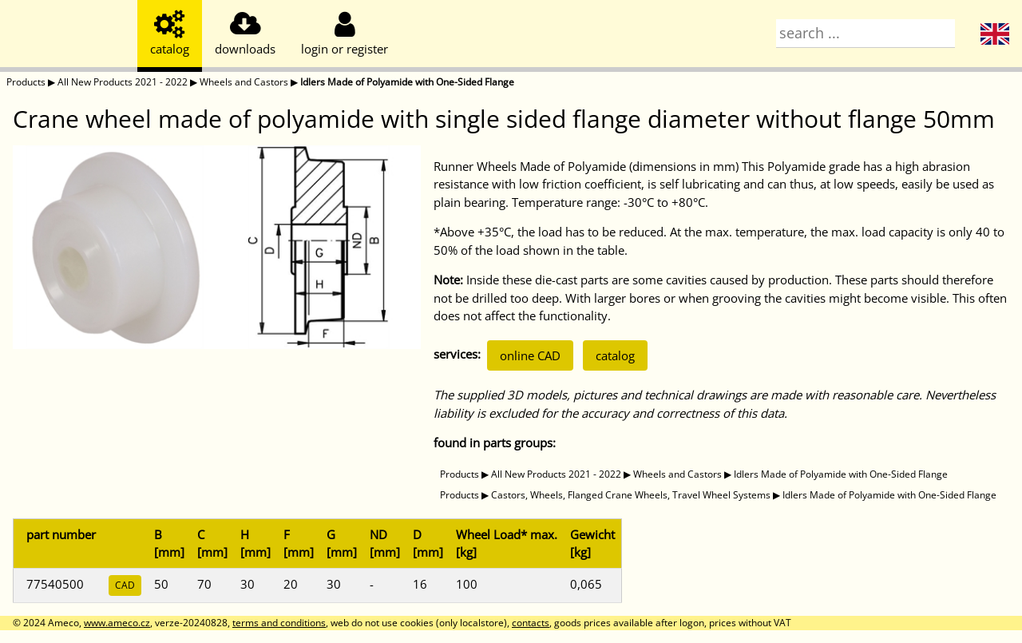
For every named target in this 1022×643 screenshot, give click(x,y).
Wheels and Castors (244, 82)
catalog (615, 355)
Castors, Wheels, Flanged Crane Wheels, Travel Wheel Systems (630, 495)
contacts (530, 622)
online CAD (530, 355)
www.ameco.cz (117, 622)
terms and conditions (279, 622)
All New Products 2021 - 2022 (122, 82)
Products (26, 82)
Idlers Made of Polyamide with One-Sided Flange (407, 82)
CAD (125, 585)
